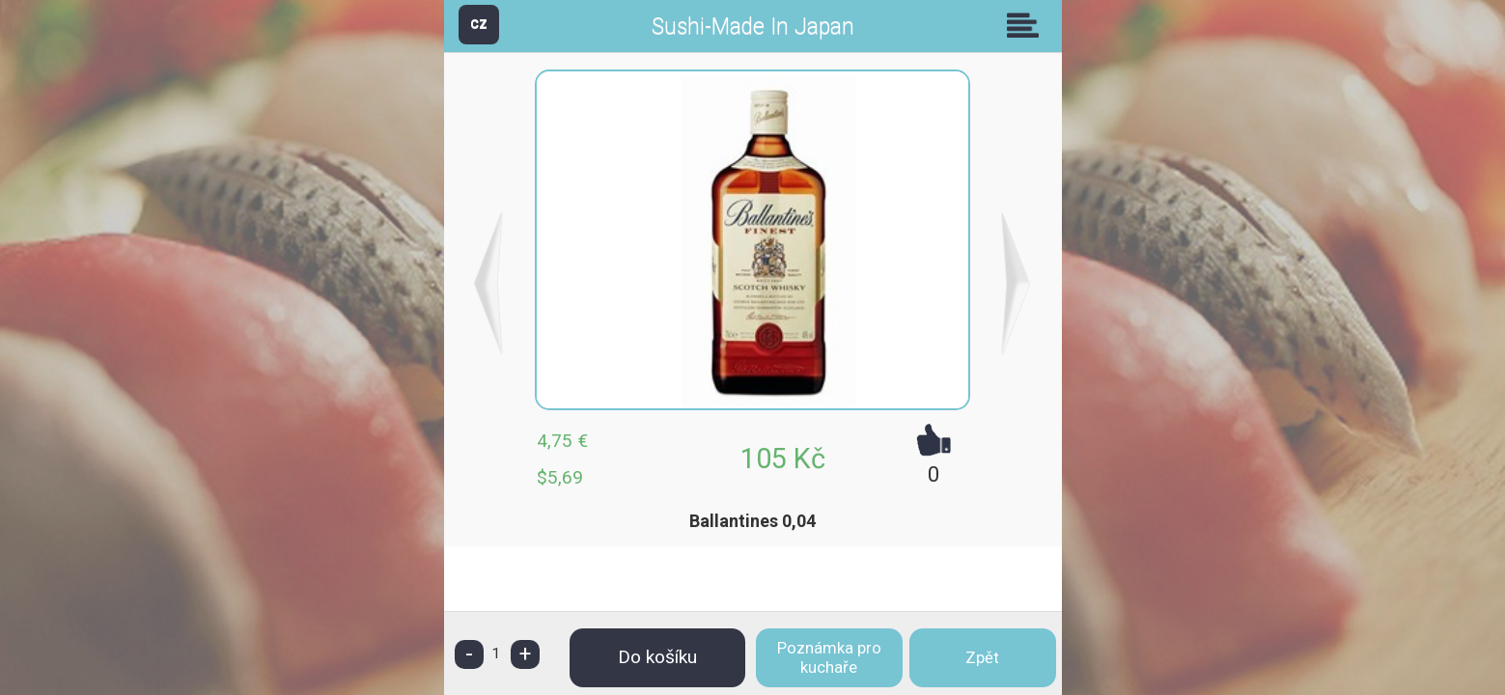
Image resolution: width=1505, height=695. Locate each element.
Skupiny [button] (1027, 25)
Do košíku (657, 657)
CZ (479, 23)
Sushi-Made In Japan (753, 27)
